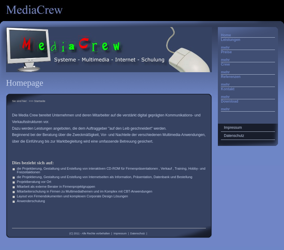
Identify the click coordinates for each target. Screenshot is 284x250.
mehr (225, 47)
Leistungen (230, 40)
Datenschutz (137, 233)
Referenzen (230, 77)
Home (226, 35)
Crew (225, 64)
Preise (226, 52)
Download (229, 101)
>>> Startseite (37, 101)
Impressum (120, 233)
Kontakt (227, 89)
